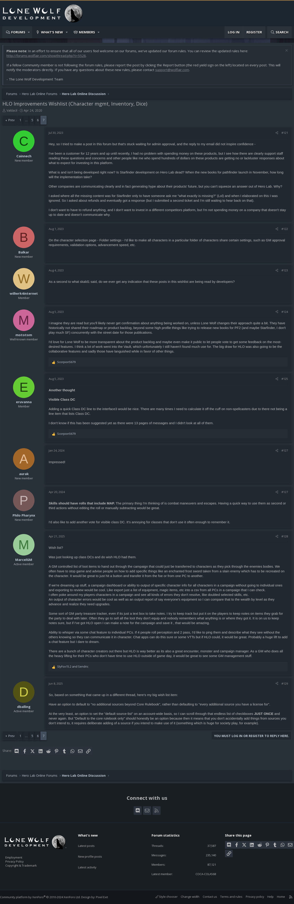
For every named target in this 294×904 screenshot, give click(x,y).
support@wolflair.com (174, 72)
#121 (282, 135)
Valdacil (14, 112)
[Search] (279, 32)
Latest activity (91, 858)
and (75, 669)
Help (266, 897)
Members (87, 32)
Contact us (205, 897)
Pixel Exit (106, 897)
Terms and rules (227, 897)
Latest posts (90, 840)
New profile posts (94, 849)
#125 (282, 381)
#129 (282, 686)
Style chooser (162, 897)
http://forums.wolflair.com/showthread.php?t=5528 (48, 58)
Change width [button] (185, 897)
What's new (52, 32)
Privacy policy (250, 897)
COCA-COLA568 (201, 873)
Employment (19, 854)
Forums (18, 32)
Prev (13, 122)
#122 (282, 231)
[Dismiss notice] (284, 53)
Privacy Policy (20, 859)
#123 (282, 272)
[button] (29, 32)
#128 (282, 538)
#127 (282, 453)
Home (276, 897)
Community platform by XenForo (44, 897)
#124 (282, 314)
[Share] (275, 135)
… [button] (28, 122)
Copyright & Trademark (28, 864)
